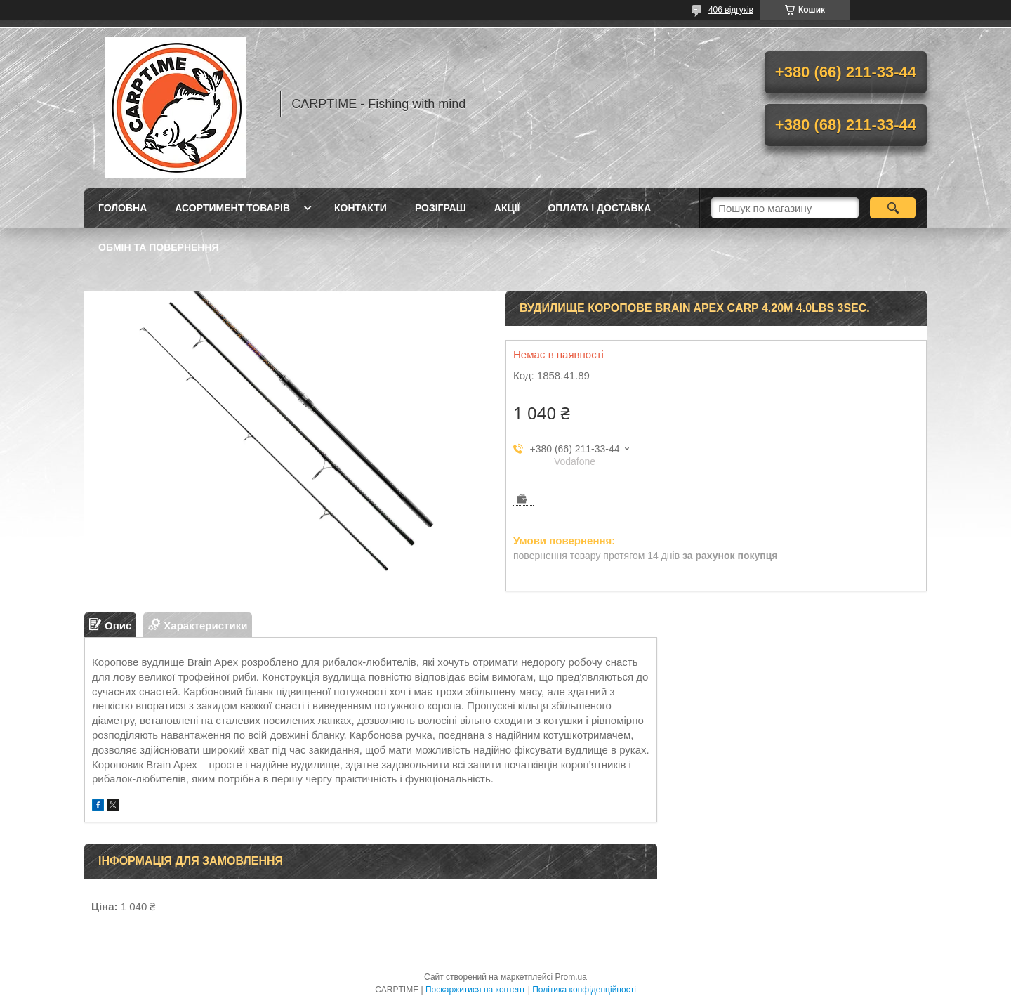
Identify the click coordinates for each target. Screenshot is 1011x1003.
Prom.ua (571, 977)
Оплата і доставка (599, 208)
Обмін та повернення (158, 247)
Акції (507, 208)
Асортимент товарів (232, 208)
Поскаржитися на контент (475, 990)
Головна (122, 208)
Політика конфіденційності (584, 990)
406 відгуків (730, 10)
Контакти (360, 208)
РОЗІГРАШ (440, 208)
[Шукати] (893, 207)
